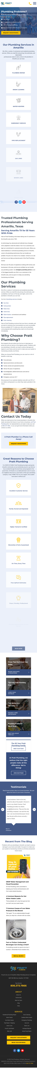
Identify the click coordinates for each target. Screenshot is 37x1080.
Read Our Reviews (18, 1042)
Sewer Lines (9, 1025)
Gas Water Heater (9, 1020)
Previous (2, 809)
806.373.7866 (19, 985)
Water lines (7, 309)
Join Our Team (18, 774)
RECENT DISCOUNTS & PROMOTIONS (13, 672)
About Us (18, 994)
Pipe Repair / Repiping (9, 1023)
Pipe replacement (8, 317)
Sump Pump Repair (26, 1031)
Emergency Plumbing (27, 1020)
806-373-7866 (6, 426)
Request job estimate (10, 33)
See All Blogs (18, 956)
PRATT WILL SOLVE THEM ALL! (13, 734)
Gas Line (27, 1023)
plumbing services (12, 299)
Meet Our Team (18, 750)
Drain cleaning (7, 320)
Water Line (26, 1025)
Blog (18, 1003)
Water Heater (9, 1017)
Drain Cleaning (26, 1014)
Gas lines (6, 303)
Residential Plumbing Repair (9, 1014)
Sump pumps (7, 306)
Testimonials (19, 997)
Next (34, 809)
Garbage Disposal (27, 1028)
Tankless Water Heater (26, 1017)
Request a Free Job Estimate (13, 713)
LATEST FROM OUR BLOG (12, 693)
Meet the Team (18, 1000)
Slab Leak (9, 1031)
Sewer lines (7, 311)
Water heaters (7, 314)
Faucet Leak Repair (9, 1028)
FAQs (18, 1005)
